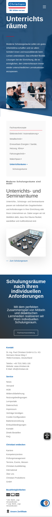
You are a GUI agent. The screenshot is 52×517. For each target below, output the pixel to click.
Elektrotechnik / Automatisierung (23, 133)
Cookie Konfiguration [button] (16, 417)
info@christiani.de (20, 369)
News (9, 382)
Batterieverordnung (15, 421)
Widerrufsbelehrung (15, 393)
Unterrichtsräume (18, 164)
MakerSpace (15, 159)
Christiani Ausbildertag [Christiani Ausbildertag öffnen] (16, 466)
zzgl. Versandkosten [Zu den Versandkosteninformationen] (13, 501)
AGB (8, 389)
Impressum (11, 409)
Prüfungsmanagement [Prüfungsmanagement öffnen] (15, 458)
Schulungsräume (19, 169)
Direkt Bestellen (13, 432)
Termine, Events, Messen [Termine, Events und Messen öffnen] (17, 462)
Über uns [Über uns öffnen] (10, 474)
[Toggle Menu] (45, 7)
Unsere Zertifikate (16, 511)
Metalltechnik (15, 139)
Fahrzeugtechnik (17, 154)
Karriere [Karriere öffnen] (9, 450)
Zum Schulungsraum (19, 261)
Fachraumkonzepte (18, 127)
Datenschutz (12, 405)
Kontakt (9, 428)
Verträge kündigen (14, 413)
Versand (10, 386)
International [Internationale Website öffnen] (11, 470)
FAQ (8, 436)
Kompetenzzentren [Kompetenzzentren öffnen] (14, 454)
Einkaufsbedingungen (16, 425)
